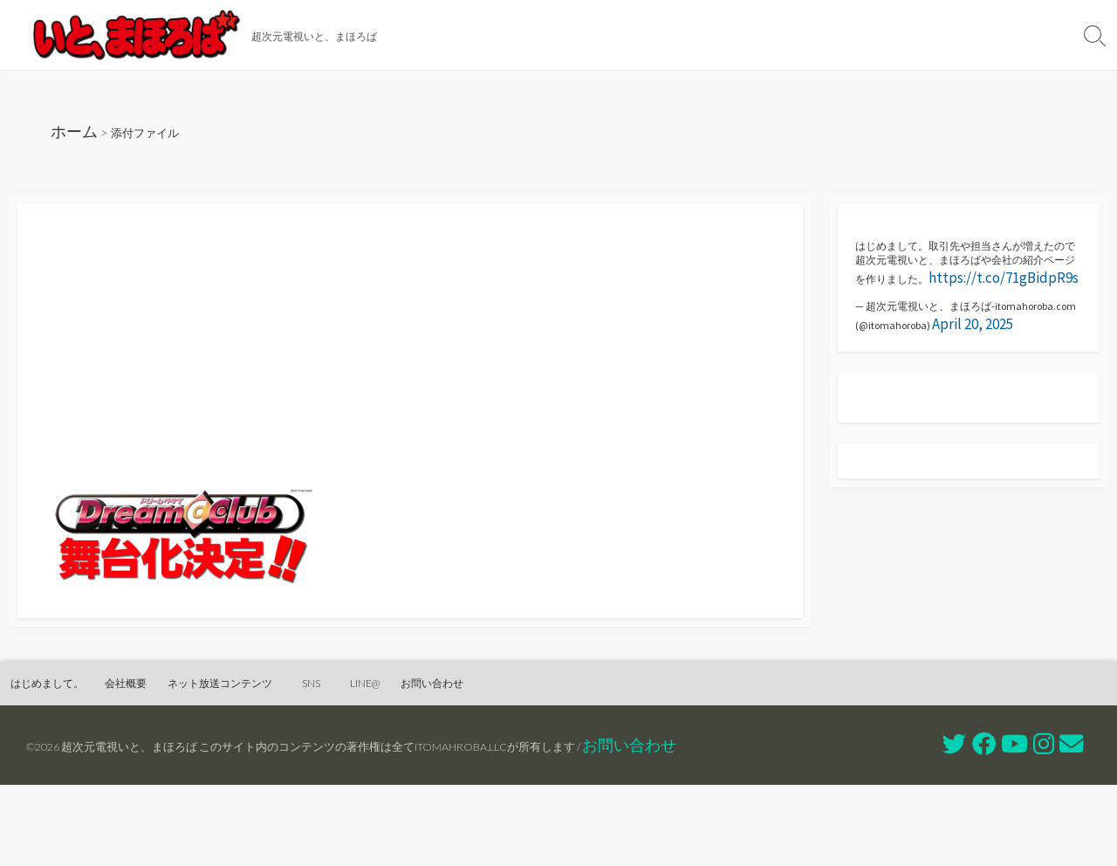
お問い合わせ (1018, 35)
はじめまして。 (526, 35)
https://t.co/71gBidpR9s (990, 323)
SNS (867, 35)
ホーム (80, 137)
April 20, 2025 (895, 400)
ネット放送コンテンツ (753, 35)
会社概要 (628, 35)
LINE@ (930, 35)
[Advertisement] (410, 380)
